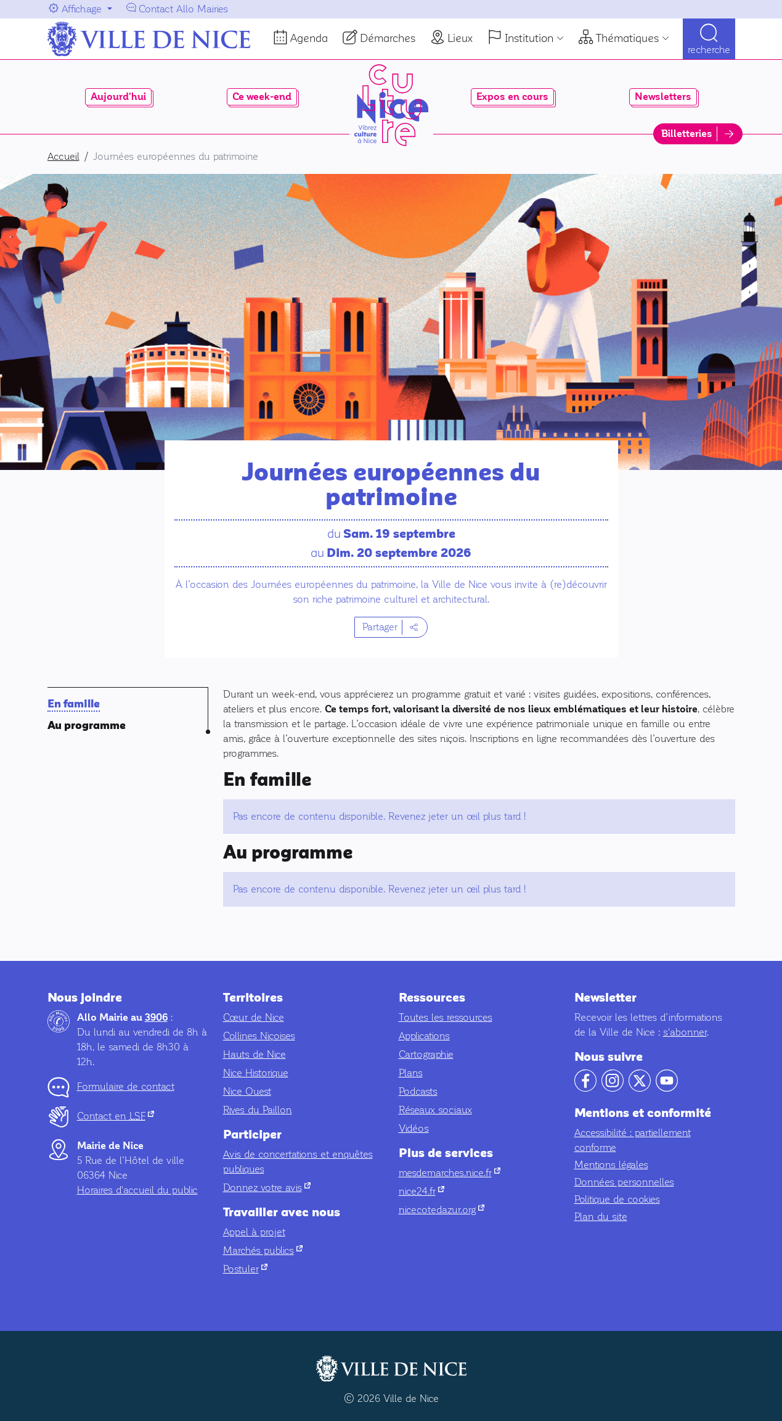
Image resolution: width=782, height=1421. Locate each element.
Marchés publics (263, 1250)
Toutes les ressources (445, 1017)
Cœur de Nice (253, 1017)
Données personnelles (624, 1182)
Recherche (709, 49)
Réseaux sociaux (435, 1110)
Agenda (309, 38)
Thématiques (627, 38)
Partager (379, 627)
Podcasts (418, 1091)
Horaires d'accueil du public (137, 1190)
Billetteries (686, 133)
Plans (411, 1073)
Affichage (82, 9)
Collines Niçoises (259, 1036)
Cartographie (426, 1054)
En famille (73, 704)
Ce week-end (261, 96)
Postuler (245, 1269)
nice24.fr (421, 1191)
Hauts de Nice (254, 1054)
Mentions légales (611, 1164)
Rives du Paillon (257, 1110)
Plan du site (600, 1216)
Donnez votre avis (267, 1187)
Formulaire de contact (125, 1086)
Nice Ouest (247, 1091)
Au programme (86, 725)
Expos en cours (512, 96)
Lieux (460, 38)
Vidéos (414, 1128)
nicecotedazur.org (441, 1210)
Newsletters (663, 96)
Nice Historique (255, 1073)
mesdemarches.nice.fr (449, 1173)
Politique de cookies (617, 1199)
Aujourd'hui (118, 96)
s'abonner (685, 1032)
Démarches (387, 38)
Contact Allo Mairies (183, 9)
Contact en (115, 1116)
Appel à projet (254, 1232)
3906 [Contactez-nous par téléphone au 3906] (156, 1017)
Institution (529, 38)
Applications (424, 1036)
